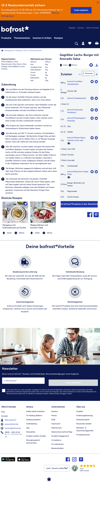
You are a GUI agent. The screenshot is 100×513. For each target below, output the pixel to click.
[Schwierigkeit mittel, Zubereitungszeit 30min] (72, 65)
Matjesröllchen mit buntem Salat (39, 270)
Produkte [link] (6, 38)
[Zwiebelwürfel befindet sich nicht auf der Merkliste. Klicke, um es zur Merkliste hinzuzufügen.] (92, 96)
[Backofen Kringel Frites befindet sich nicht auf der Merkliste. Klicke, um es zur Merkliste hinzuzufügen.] (92, 170)
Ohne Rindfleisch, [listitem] (7, 105)
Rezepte (18, 50)
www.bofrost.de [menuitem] (9, 464)
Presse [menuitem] (54, 456)
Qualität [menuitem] (79, 452)
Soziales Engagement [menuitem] (60, 477)
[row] (43, 105)
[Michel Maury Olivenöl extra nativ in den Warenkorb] (96, 136)
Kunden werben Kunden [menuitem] (36, 477)
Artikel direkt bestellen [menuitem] (35, 452)
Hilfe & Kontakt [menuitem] (92, 28)
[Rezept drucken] (97, 65)
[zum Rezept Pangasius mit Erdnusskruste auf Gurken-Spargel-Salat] (15, 256)
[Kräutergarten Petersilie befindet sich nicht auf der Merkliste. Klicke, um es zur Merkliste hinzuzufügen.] (92, 116)
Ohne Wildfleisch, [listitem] (14, 110)
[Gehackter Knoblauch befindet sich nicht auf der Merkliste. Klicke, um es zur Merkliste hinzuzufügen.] (92, 108)
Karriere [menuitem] (81, 28)
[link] (15, 29)
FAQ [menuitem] (3, 452)
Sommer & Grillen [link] (42, 38)
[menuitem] (6, 38)
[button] (81, 10)
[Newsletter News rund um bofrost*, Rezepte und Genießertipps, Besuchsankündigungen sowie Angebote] (50, 425)
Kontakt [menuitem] (4, 456)
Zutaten (66, 73)
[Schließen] (98, 2)
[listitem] (29, 134)
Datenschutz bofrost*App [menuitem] (61, 473)
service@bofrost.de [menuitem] (11, 468)
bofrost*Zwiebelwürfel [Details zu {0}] (76, 96)
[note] (43, 277)
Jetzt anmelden (73, 424)
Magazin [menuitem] (72, 28)
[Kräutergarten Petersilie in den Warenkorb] (96, 116)
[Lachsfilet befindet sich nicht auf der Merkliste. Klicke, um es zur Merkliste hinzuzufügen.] (92, 79)
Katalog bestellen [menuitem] (33, 460)
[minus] (79, 73)
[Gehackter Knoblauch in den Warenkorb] (96, 108)
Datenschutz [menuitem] (56, 468)
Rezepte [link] (58, 38)
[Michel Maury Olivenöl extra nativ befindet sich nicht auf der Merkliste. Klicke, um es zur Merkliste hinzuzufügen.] (92, 136)
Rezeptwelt (9, 50)
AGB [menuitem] (53, 460)
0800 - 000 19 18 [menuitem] (10, 472)
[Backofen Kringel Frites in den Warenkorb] (96, 170)
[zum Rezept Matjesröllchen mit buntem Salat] (43, 256)
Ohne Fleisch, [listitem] (17, 108)
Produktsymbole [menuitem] (83, 475)
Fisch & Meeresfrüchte (33, 50)
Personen (89, 73)
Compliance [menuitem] (56, 481)
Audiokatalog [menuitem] (31, 464)
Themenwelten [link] (22, 38)
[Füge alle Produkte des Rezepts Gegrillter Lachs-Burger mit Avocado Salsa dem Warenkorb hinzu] (79, 202)
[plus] (96, 73)
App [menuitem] (27, 468)
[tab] (83, 43)
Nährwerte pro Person (41, 103)
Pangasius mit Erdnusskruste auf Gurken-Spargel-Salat (15, 270)
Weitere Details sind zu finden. (60, 435)
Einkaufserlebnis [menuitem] (82, 460)
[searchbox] (2, 44)
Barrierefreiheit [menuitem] (57, 489)
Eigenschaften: (8, 103)
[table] (79, 138)
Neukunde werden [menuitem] (83, 464)
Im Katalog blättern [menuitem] (34, 456)
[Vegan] (68, 141)
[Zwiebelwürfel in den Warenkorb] (96, 96)
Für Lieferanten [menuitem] (57, 485)
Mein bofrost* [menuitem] (8, 460)
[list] (50, 330)
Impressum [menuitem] (55, 464)
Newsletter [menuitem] (30, 473)
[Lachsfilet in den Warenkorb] (96, 80)
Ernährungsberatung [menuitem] (84, 456)
